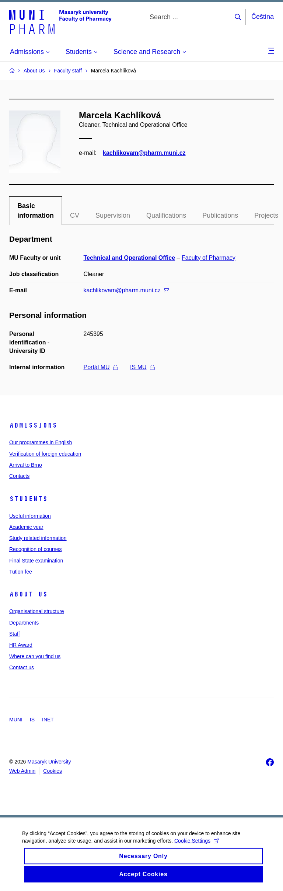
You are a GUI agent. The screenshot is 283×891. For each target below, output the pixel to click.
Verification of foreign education (45, 454)
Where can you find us (34, 656)
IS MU (142, 367)
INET (48, 719)
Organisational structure (36, 611)
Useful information (30, 516)
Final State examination (36, 561)
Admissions (33, 425)
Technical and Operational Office (129, 258)
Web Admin (22, 771)
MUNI (15, 719)
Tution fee (20, 572)
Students (28, 499)
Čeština (262, 16)
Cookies (52, 771)
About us (28, 594)
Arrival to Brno (25, 465)
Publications (220, 215)
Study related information (38, 538)
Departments (24, 623)
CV (74, 215)
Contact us (21, 667)
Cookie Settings (196, 846)
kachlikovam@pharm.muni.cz (144, 153)
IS (32, 719)
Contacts (19, 476)
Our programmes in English (40, 442)
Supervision (112, 215)
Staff (14, 634)
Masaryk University (49, 762)
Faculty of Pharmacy (208, 258)
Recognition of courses (35, 549)
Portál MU (101, 367)
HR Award (20, 645)
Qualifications (166, 215)
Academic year (26, 527)
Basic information (35, 210)
